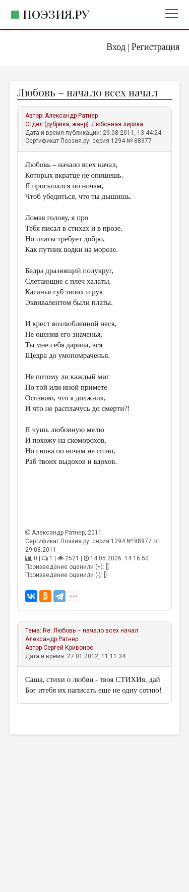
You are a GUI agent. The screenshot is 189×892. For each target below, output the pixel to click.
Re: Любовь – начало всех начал (90, 630)
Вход (115, 47)
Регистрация (155, 47)
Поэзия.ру (56, 14)
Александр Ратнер (71, 115)
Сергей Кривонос (68, 647)
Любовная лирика (117, 124)
